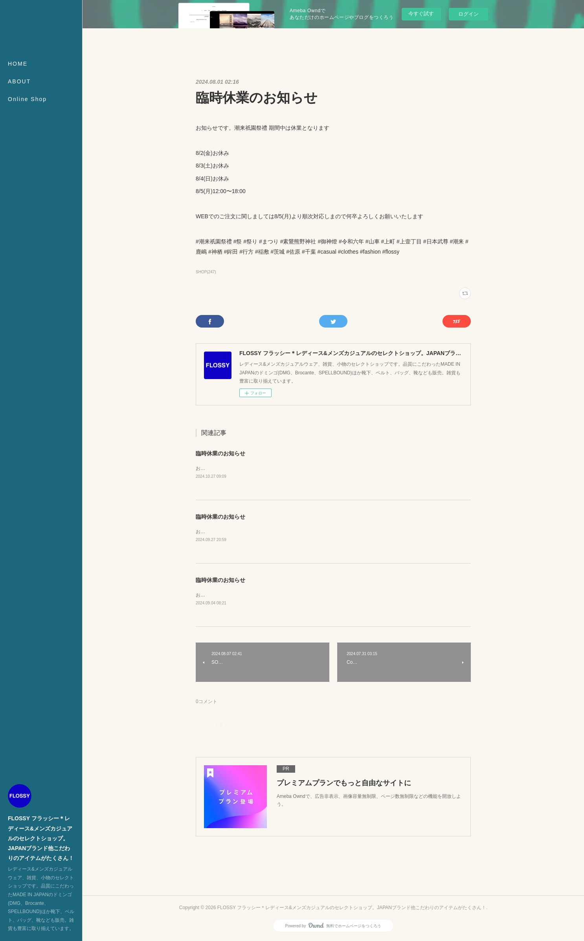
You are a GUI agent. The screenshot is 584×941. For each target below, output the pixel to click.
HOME (18, 64)
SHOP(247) (206, 272)
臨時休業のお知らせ (220, 453)
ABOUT (19, 81)
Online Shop (27, 99)
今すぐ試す (421, 14)
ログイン (468, 14)
